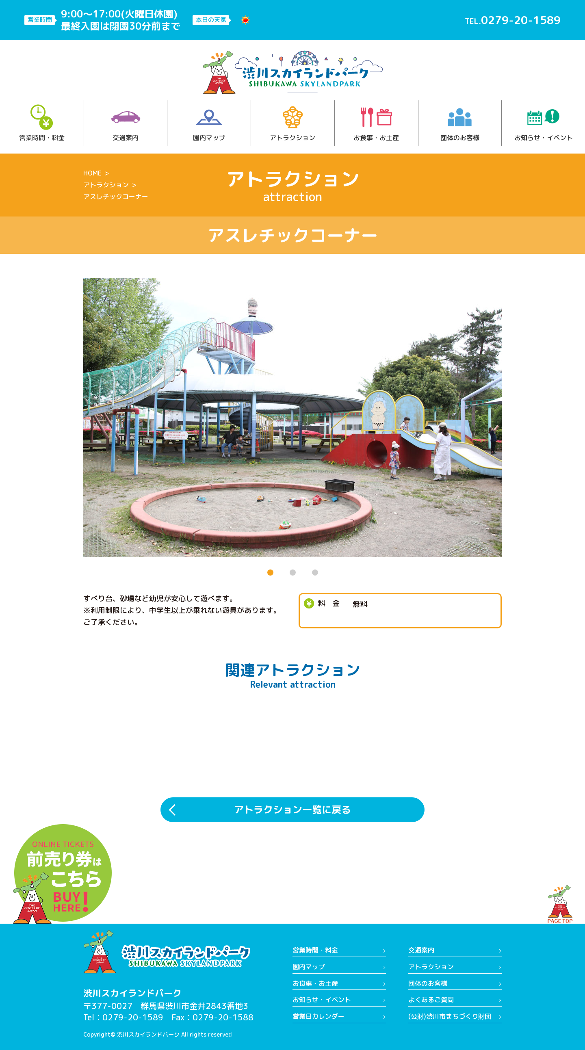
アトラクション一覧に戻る (292, 809)
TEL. (513, 20)
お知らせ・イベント (543, 123)
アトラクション (292, 123)
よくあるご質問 (431, 999)
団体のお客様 (459, 123)
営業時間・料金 (42, 123)
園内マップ (209, 123)
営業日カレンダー (318, 1016)
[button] (270, 572)
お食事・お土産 (376, 123)
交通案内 (126, 123)
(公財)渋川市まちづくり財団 (449, 1016)
